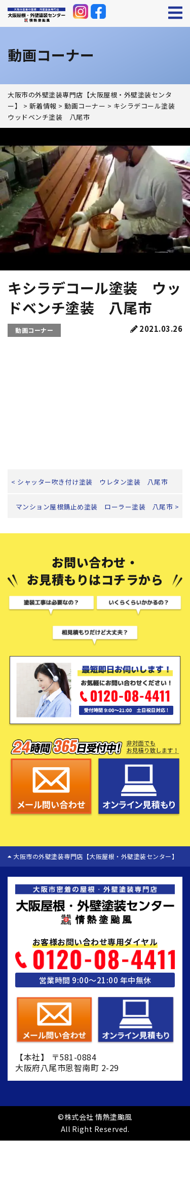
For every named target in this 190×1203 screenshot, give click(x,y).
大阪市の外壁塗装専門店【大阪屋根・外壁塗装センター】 (93, 856)
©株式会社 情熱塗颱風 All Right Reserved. (95, 1123)
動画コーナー (34, 330)
